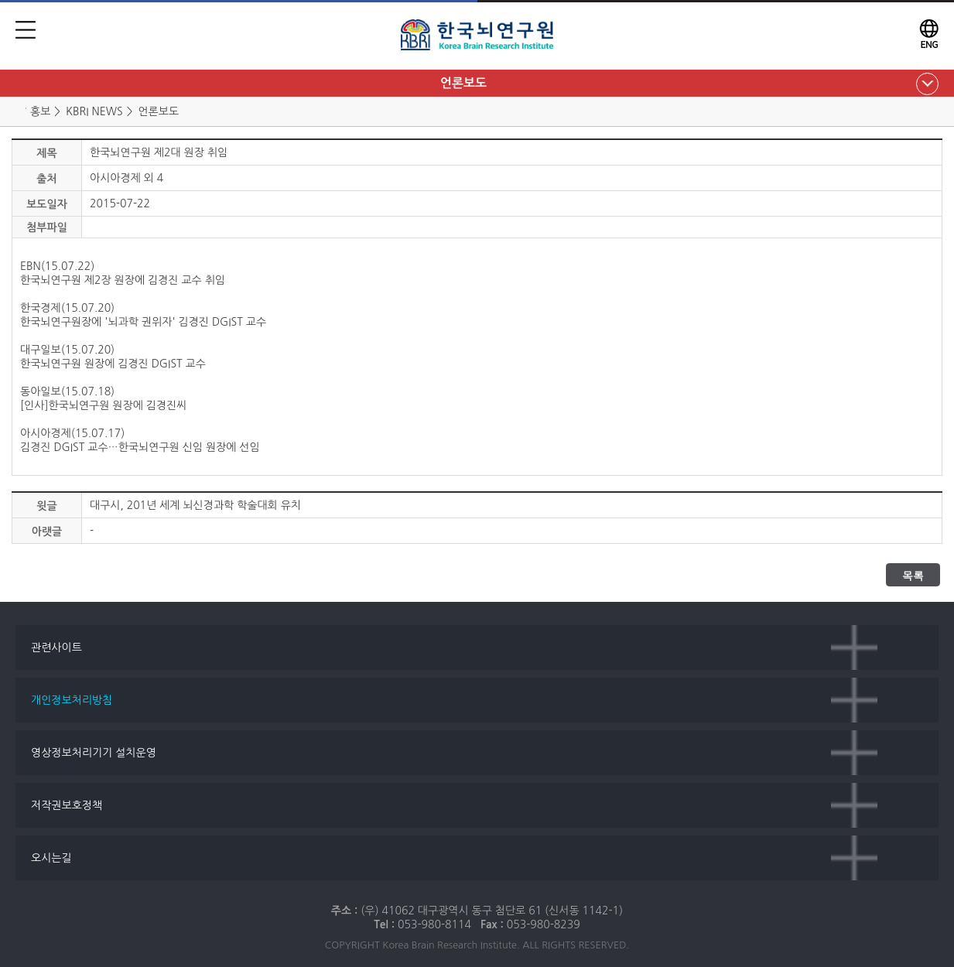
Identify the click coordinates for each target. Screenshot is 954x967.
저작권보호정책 (66, 805)
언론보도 (463, 83)
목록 (913, 575)
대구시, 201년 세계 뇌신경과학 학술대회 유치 (195, 505)
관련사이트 (56, 647)
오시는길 (51, 858)
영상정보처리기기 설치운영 (93, 752)
